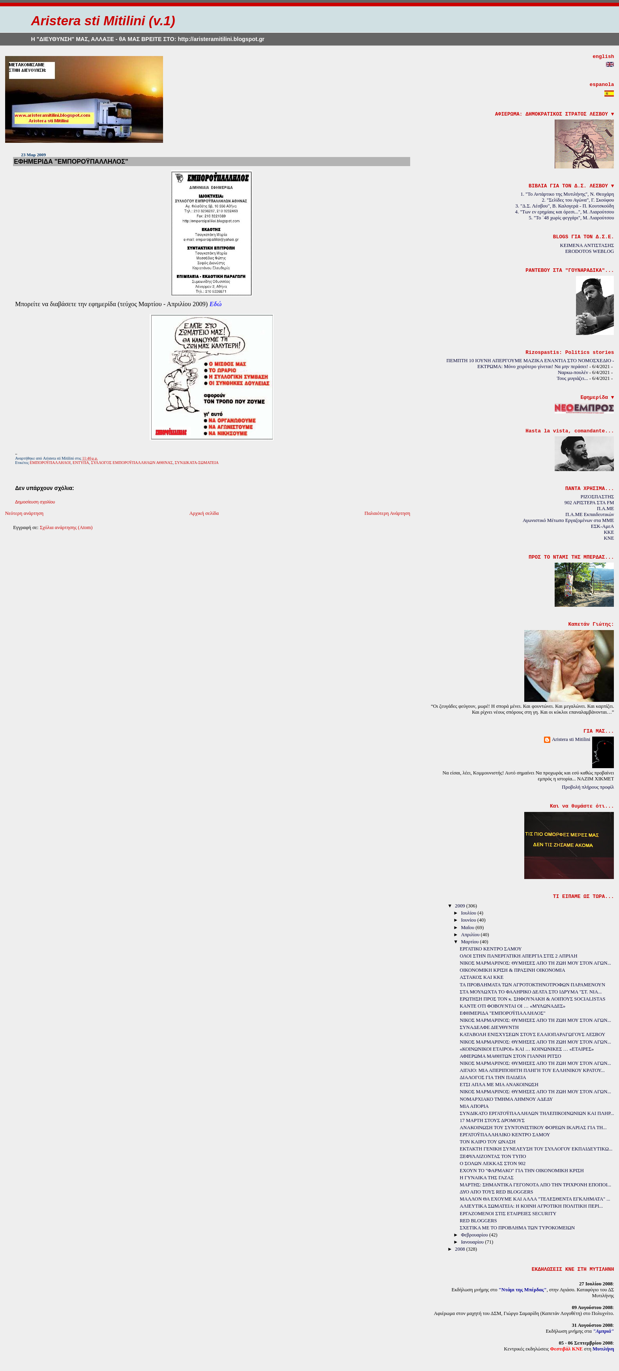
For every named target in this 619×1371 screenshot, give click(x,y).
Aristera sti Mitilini (571, 739)
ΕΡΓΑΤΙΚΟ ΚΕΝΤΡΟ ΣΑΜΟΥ (491, 949)
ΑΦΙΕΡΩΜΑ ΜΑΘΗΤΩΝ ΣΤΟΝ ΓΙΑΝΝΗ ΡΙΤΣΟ (510, 1056)
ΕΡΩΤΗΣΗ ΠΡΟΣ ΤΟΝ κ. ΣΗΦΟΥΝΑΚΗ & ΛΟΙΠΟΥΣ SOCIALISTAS (533, 999)
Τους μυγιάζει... (572, 378)
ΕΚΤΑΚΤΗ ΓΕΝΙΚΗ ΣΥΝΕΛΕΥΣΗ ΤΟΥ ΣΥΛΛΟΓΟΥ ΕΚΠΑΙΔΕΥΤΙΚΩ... (536, 1149)
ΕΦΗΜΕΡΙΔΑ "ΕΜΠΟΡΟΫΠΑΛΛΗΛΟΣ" (71, 161)
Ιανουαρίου (473, 1242)
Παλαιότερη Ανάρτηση (387, 513)
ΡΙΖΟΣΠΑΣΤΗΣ (597, 496)
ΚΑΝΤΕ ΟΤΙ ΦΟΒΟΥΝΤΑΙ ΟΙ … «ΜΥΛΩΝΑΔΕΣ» (513, 1006)
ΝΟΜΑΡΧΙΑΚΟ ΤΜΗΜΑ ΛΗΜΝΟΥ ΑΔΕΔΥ (506, 1099)
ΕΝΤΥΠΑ (81, 462)
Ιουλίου (469, 913)
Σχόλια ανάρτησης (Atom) (66, 527)
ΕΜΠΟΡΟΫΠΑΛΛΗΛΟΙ (50, 462)
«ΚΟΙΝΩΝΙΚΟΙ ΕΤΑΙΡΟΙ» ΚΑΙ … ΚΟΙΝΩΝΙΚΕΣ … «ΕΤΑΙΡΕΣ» (527, 1049)
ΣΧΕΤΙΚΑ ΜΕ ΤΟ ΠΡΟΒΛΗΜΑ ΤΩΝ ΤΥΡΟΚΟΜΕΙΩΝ (517, 1228)
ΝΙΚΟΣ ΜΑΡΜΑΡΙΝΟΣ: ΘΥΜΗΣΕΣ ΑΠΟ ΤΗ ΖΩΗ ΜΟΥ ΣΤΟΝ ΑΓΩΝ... (535, 963)
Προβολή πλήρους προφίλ (588, 787)
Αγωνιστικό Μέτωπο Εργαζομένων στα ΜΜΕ (568, 520)
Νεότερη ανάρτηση (24, 513)
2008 (460, 1249)
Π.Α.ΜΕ (605, 508)
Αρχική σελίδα (204, 513)
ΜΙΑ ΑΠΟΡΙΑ (474, 1106)
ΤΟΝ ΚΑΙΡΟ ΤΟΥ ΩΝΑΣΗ (488, 1142)
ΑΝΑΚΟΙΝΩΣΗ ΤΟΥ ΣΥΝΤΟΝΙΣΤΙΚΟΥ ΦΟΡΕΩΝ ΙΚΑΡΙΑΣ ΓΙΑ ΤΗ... (533, 1127)
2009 (460, 906)
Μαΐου (468, 927)
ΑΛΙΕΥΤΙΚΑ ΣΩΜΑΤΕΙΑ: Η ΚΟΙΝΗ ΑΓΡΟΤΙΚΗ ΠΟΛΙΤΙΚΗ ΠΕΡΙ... (531, 1206)
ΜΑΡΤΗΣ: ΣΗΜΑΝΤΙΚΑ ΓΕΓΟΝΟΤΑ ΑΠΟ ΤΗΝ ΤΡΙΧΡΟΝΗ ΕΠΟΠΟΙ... (535, 1185)
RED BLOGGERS (478, 1220)
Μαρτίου (470, 942)
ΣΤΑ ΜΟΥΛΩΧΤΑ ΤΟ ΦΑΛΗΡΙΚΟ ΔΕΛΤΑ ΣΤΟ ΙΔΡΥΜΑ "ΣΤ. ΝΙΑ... (531, 992)
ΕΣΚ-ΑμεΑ (602, 526)
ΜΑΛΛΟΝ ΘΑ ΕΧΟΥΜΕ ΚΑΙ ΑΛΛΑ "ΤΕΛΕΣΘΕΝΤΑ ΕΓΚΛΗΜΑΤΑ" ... (535, 1199)
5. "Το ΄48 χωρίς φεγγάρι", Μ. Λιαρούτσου (571, 218)
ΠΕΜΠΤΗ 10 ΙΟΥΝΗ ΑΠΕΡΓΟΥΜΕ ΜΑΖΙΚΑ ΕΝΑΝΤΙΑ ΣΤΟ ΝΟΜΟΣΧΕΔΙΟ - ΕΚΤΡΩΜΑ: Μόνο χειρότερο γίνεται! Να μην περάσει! (530, 363)
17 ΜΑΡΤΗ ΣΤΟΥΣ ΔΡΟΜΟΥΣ (492, 1120)
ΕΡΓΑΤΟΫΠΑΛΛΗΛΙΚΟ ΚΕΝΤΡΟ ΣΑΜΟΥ (505, 1134)
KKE (609, 532)
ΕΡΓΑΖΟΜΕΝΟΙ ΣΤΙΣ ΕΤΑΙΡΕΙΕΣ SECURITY (508, 1213)
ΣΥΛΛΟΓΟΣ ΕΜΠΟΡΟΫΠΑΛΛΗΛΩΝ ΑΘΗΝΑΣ (132, 462)
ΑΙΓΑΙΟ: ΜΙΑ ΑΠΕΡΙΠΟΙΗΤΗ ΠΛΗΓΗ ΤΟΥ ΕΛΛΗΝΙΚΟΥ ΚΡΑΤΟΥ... (532, 1070)
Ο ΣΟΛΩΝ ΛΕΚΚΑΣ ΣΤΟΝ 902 (493, 1163)
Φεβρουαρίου (475, 1235)
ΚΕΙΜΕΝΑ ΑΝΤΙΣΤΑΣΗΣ (587, 245)
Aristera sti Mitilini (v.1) (103, 20)
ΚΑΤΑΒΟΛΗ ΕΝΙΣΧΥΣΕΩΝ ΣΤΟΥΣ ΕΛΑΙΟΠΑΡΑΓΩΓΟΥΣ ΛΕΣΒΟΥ (533, 1034)
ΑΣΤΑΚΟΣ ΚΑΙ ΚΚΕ (482, 977)
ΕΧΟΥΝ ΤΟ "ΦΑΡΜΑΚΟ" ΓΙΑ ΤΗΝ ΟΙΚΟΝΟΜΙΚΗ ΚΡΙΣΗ (522, 1170)
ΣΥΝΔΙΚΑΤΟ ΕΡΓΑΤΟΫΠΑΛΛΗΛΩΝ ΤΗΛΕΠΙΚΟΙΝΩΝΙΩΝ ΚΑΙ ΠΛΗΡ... (537, 1113)
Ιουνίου (469, 920)
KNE (609, 538)
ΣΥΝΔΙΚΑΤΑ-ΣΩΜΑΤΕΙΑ (196, 462)
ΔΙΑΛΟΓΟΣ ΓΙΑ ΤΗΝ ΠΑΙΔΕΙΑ (493, 1077)
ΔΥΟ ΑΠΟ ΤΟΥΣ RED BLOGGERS (496, 1192)
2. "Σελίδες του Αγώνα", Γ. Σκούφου (578, 200)
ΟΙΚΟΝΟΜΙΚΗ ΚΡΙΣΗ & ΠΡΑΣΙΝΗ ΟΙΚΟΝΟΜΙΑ (512, 970)
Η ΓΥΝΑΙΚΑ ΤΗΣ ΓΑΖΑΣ (487, 1177)
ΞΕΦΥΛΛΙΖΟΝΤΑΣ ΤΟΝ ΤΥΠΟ (493, 1156)
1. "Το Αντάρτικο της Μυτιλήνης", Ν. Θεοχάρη (567, 194)
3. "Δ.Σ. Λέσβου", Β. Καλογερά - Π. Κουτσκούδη (565, 206)
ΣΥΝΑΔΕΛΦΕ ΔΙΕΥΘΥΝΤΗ (489, 1027)
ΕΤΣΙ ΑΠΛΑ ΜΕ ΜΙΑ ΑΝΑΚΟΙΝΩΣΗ (499, 1084)
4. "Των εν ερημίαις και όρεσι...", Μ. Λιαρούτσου (564, 212)
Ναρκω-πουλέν (573, 372)
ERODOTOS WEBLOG (589, 251)
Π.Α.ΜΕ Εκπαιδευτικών (589, 514)
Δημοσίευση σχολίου (35, 501)
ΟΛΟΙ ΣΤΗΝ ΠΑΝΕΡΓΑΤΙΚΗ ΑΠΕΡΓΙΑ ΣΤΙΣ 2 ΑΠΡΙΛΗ (519, 956)
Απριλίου (471, 934)
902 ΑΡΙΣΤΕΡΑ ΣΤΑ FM (589, 502)
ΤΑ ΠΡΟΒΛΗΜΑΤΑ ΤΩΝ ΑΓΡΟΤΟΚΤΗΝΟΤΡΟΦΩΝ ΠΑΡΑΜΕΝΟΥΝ (532, 985)
